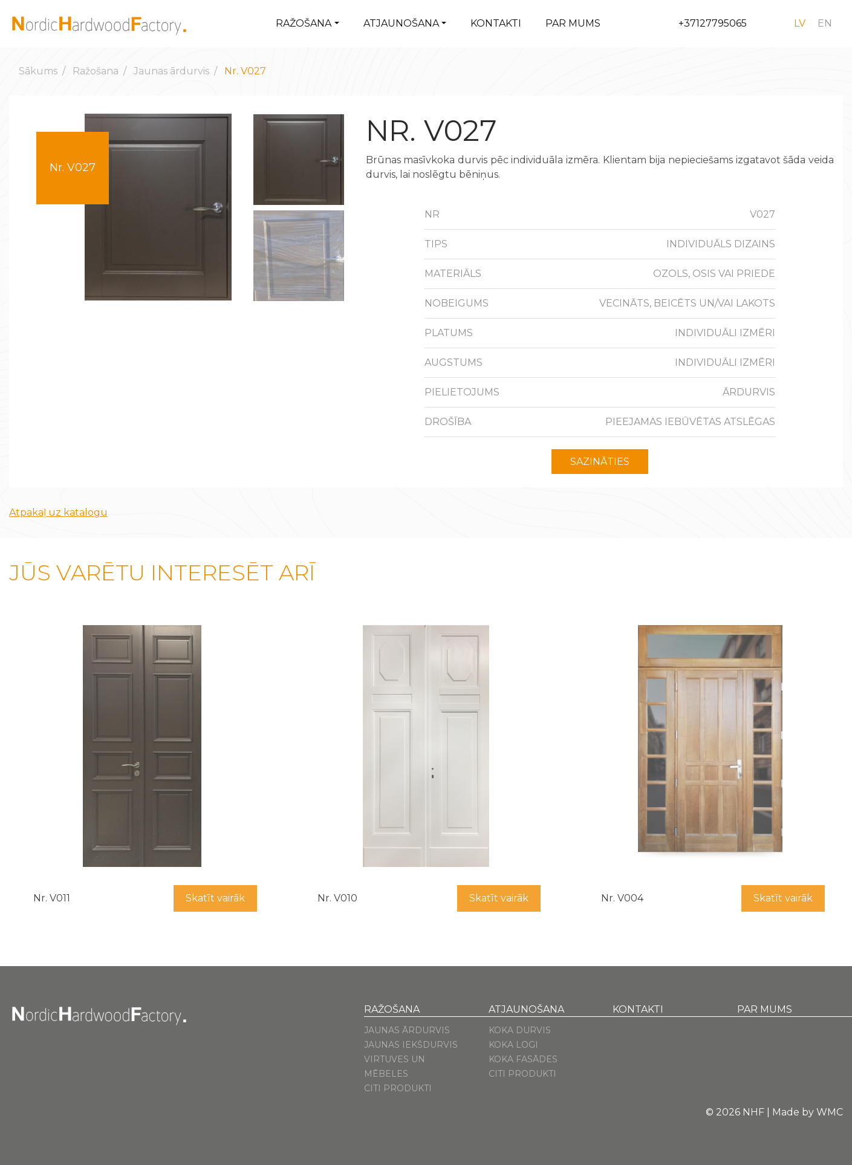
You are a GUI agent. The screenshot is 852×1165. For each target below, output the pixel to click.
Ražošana (303, 23)
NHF (753, 1112)
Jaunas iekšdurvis (411, 1044)
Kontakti (495, 23)
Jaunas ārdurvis (171, 71)
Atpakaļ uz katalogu (58, 512)
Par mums (572, 23)
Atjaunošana (401, 23)
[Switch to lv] (799, 23)
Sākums (38, 71)
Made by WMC (807, 1112)
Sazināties (599, 461)
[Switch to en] (824, 23)
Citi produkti (398, 1088)
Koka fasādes (523, 1059)
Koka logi (513, 1044)
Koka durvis (520, 1030)
